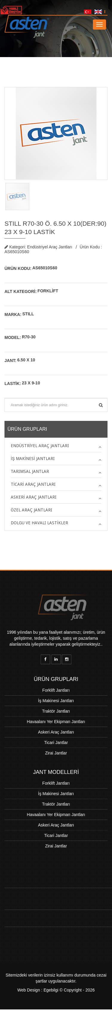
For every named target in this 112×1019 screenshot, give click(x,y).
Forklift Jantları (56, 690)
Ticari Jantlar (56, 742)
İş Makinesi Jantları (56, 700)
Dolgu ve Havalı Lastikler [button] (39, 523)
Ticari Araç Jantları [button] (33, 484)
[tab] (56, 446)
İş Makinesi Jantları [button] (33, 458)
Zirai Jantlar (56, 753)
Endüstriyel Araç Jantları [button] (40, 446)
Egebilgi (51, 994)
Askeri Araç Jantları (56, 732)
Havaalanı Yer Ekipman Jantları (56, 721)
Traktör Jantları (56, 711)
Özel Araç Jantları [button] (31, 510)
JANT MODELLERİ (56, 772)
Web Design (28, 994)
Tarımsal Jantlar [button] (30, 471)
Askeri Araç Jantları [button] (33, 497)
